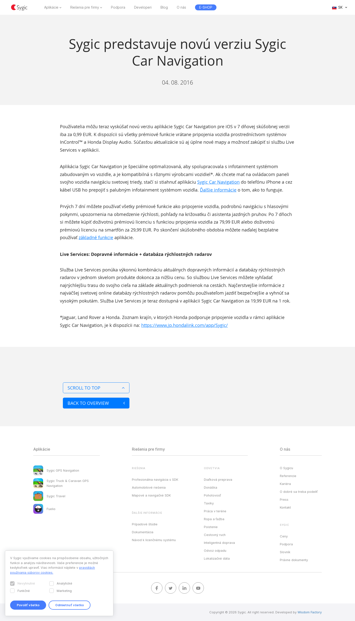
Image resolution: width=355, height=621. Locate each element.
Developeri (143, 7)
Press (284, 499)
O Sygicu (286, 468)
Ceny (284, 536)
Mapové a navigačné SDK (151, 495)
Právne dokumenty (294, 560)
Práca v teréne (215, 511)
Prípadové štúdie (145, 524)
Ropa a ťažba (214, 519)
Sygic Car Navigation (218, 182)
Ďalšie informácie (218, 190)
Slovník (285, 552)
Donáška (210, 487)
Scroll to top (96, 388)
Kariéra (285, 484)
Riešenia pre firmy (84, 7)
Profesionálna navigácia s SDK (155, 479)
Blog (164, 7)
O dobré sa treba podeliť (299, 492)
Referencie (288, 476)
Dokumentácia (142, 532)
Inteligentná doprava (219, 543)
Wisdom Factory (310, 612)
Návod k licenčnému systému (154, 540)
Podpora (118, 7)
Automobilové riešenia (149, 487)
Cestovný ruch (215, 535)
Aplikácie (51, 7)
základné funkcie (96, 237)
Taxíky (209, 503)
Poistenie (211, 527)
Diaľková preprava (218, 479)
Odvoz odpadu (215, 550)
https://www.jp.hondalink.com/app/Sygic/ (184, 325)
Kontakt (285, 507)
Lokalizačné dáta (217, 558)
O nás (181, 7)
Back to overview (96, 403)
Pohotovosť (212, 495)
